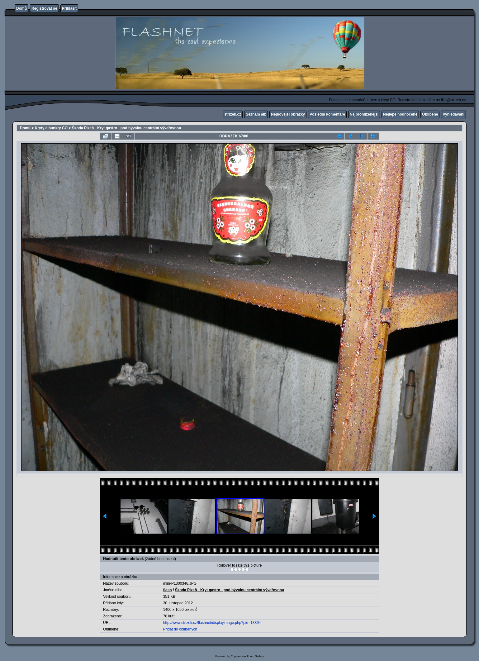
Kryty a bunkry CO (51, 128)
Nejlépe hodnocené (400, 114)
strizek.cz (232, 114)
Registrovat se (44, 8)
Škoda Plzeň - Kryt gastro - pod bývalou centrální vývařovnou (126, 128)
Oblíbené (430, 114)
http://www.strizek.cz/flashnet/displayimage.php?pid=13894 (212, 623)
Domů (21, 8)
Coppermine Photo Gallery (247, 656)
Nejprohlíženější (364, 114)
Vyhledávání (453, 114)
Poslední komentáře (327, 114)
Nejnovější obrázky (288, 114)
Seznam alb (256, 114)
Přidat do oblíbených (180, 629)
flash (167, 590)
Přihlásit (69, 8)
